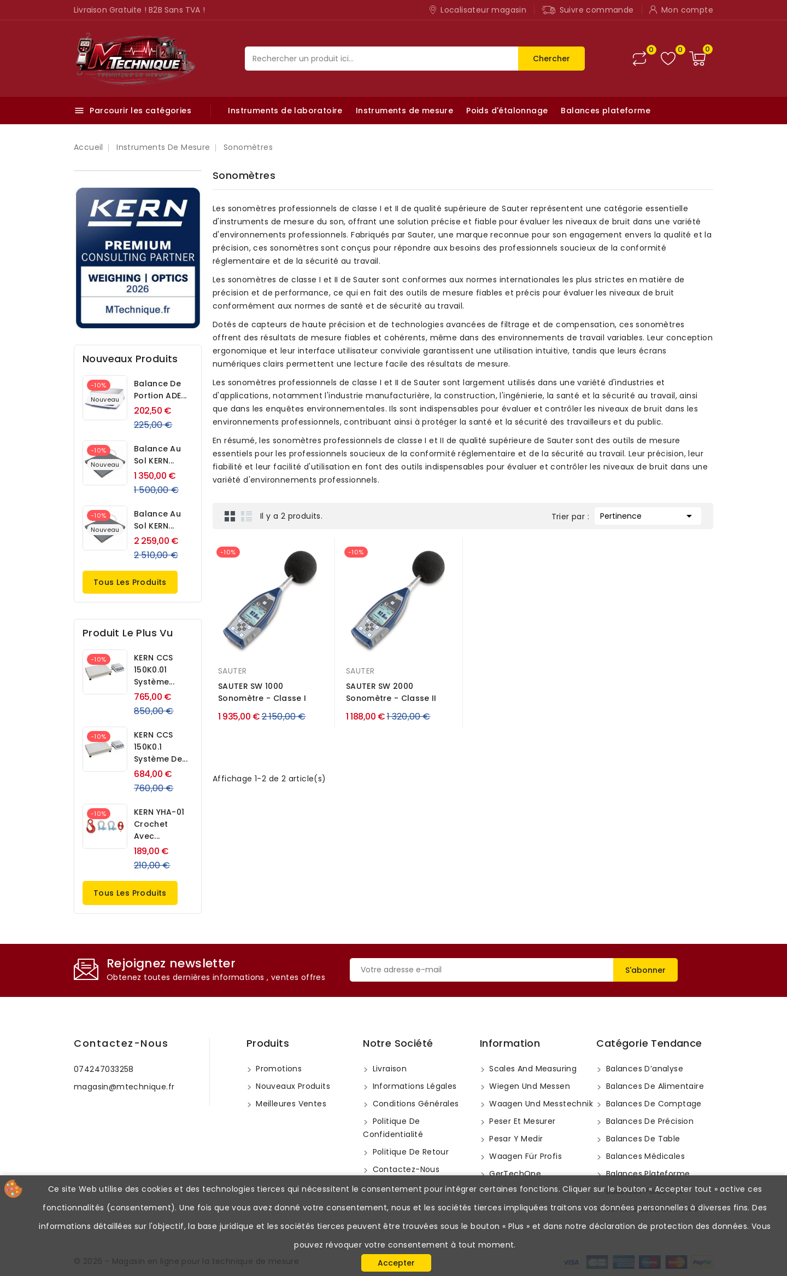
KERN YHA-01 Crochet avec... (159, 824)
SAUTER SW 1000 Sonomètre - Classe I (262, 692)
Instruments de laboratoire (285, 110)
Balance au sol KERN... (157, 454)
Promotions (278, 1068)
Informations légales (413, 1086)
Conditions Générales (414, 1103)
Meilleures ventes (290, 1103)
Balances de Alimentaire (653, 1086)
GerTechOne (514, 1173)
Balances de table (641, 1138)
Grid (230, 516)
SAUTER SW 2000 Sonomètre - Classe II (391, 692)
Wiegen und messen (528, 1086)
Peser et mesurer (521, 1121)
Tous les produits (130, 582)
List (246, 516)
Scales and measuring (532, 1068)
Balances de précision (648, 1121)
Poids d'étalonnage (507, 110)
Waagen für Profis (524, 1156)
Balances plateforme (605, 110)
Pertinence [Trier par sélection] (648, 515)
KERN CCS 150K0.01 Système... (154, 669)
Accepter (396, 1262)
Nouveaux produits (292, 1086)
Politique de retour (409, 1151)
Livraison (388, 1068)
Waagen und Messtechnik (540, 1103)
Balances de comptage (652, 1103)
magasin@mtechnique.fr (124, 1086)
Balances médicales (644, 1156)
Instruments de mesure (404, 110)
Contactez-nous (121, 1043)
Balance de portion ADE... (160, 389)
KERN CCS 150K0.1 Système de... (160, 746)
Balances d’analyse (643, 1068)
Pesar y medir (515, 1138)
